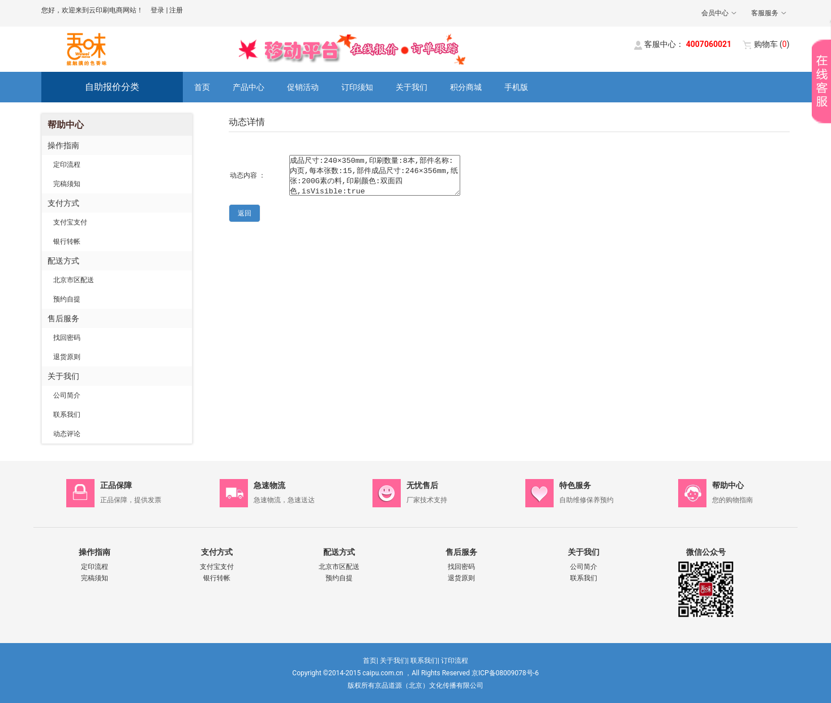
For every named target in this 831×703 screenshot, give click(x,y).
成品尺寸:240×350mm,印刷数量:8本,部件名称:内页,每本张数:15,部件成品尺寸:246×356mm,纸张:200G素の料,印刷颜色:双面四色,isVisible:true (374, 175)
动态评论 (66, 434)
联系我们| (424, 661)
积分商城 (466, 87)
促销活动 (303, 87)
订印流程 (454, 661)
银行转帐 (66, 241)
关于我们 (411, 87)
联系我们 (66, 415)
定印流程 (66, 165)
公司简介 (66, 395)
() (772, 44)
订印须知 (357, 87)
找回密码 (66, 338)
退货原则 (66, 357)
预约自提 (66, 299)
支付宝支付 (70, 222)
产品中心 (248, 87)
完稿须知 (66, 184)
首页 (202, 87)
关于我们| (394, 661)
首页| (370, 661)
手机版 (516, 87)
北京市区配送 (73, 280)
